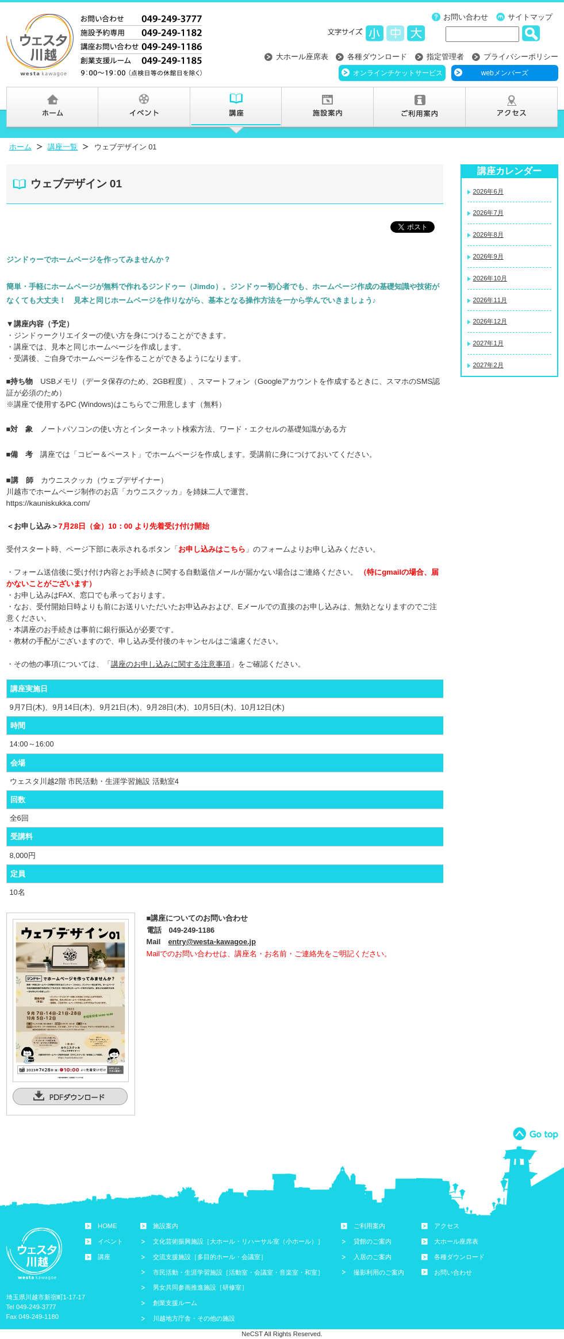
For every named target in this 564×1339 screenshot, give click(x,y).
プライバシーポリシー (521, 56)
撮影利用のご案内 (379, 1272)
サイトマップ (530, 17)
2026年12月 (490, 321)
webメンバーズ (504, 73)
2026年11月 (490, 300)
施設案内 (165, 1225)
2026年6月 (488, 191)
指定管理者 (445, 56)
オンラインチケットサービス (398, 73)
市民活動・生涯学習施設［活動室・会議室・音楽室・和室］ (238, 1272)
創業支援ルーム (175, 1302)
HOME (107, 1225)
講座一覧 (63, 147)
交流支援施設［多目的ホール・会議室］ (210, 1256)
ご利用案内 (369, 1225)
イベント (110, 1241)
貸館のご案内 (373, 1241)
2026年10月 (490, 278)
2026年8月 (488, 234)
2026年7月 (488, 212)
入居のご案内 (373, 1256)
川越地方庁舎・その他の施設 (194, 1318)
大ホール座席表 (302, 56)
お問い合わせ (465, 17)
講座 (104, 1256)
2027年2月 (488, 364)
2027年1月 (488, 343)
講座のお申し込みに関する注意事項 (171, 664)
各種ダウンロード (377, 56)
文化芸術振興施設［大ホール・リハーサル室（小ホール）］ (238, 1241)
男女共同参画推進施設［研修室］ (200, 1287)
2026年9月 (488, 256)
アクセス (446, 1225)
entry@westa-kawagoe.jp (212, 941)
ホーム (20, 147)
